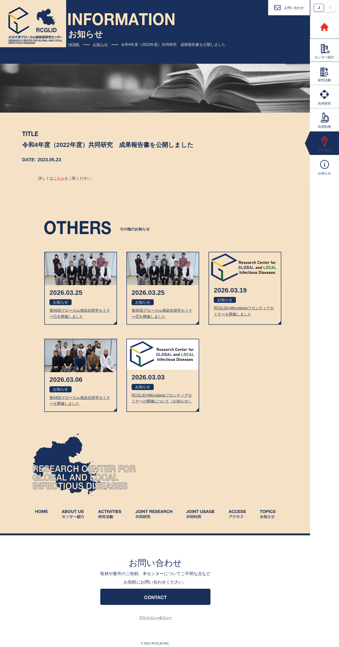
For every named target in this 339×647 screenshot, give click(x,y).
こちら (59, 178)
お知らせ (100, 45)
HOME (74, 45)
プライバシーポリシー (155, 617)
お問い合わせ (294, 8)
